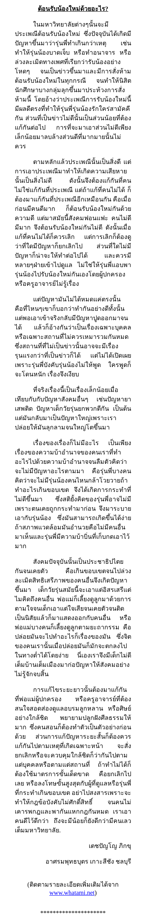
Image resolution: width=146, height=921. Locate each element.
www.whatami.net (72, 892)
